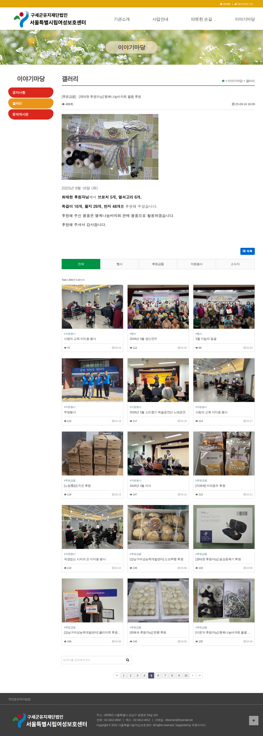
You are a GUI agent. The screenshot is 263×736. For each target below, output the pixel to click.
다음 (193, 675)
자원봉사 (197, 264)
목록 (248, 251)
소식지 (235, 264)
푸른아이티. (199, 725)
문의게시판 (20, 114)
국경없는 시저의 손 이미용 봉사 (85, 559)
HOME (225, 4)
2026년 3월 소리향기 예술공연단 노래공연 (157, 412)
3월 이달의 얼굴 (205, 338)
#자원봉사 (70, 333)
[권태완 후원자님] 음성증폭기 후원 (218, 559)
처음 (117, 675)
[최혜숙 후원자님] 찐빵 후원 (148, 632)
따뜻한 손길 (201, 19)
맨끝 (200, 675)
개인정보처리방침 (19, 699)
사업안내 (160, 19)
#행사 (133, 333)
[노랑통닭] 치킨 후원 (77, 485)
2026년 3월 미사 (140, 485)
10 (185, 675)
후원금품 (158, 264)
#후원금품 (70, 480)
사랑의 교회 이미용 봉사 (80, 338)
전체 (81, 264)
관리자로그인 (244, 4)
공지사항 (18, 92)
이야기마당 (245, 19)
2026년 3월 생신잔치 (143, 338)
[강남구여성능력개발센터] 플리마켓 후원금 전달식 (92, 632)
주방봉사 (70, 412)
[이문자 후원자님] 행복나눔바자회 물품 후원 (224, 632)
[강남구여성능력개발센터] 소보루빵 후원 (156, 559)
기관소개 (122, 19)
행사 (119, 264)
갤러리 (17, 103)
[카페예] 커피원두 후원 (210, 485)
